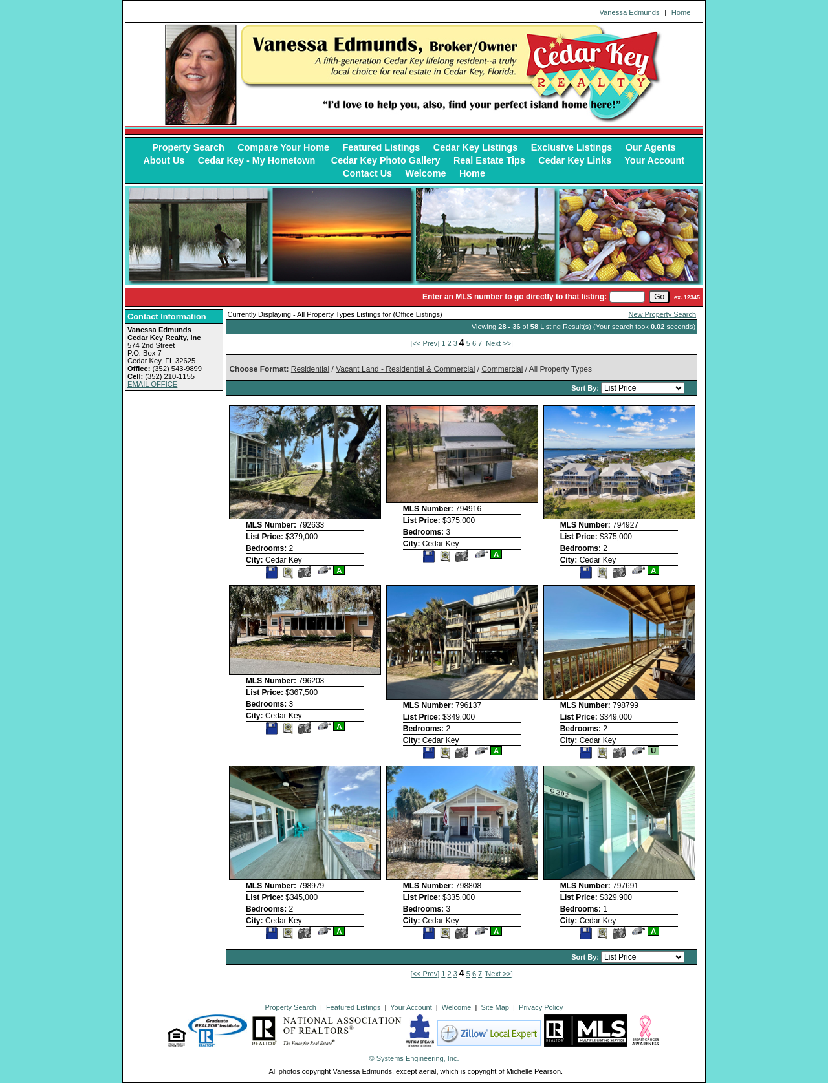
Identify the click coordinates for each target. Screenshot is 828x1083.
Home (681, 12)
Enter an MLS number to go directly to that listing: (514, 296)
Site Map (495, 1007)
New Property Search (663, 314)
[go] (659, 296)
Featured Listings (381, 147)
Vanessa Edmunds (629, 12)
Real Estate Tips (489, 160)
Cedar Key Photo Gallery (386, 160)
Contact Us (367, 173)
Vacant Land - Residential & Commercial (405, 369)
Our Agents (651, 147)
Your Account (654, 160)
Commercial (502, 369)
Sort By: (586, 388)
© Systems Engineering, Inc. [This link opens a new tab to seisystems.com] (414, 1058)
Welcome (426, 173)
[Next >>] (498, 343)
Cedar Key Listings (475, 147)
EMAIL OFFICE (152, 384)
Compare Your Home (283, 147)
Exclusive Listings (572, 147)
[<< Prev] (425, 343)
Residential (310, 369)
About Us (163, 160)
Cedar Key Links (574, 160)
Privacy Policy (541, 1007)
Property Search (188, 147)
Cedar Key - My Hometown (258, 160)
